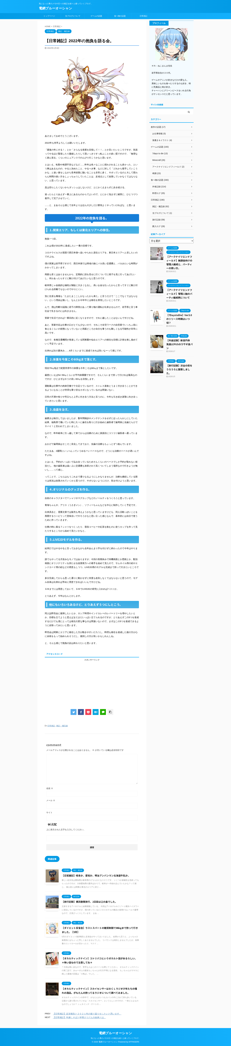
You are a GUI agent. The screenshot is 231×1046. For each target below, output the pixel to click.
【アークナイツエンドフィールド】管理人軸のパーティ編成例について (179, 293)
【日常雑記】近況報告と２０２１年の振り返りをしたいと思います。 (87, 1013)
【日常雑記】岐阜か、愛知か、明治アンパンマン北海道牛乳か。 (96, 875)
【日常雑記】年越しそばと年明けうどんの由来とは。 (79, 1017)
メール (50, 800)
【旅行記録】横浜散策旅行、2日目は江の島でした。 (89, 901)
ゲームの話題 (96, 16)
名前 (49, 788)
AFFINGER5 (134, 1042)
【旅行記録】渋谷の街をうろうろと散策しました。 (179, 369)
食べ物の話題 (120, 16)
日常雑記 (143, 16)
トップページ (49, 16)
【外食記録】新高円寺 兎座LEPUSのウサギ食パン (179, 344)
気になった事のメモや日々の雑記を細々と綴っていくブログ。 (115, 1038)
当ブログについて (72, 16)
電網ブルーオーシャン (55, 8)
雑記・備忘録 (62, 726)
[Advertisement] (92, 681)
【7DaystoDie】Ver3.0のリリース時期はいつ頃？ (179, 318)
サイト (49, 812)
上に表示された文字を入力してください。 (65, 829)
